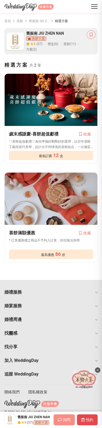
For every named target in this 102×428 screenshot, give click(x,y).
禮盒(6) (53, 44)
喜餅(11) (69, 44)
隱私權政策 (37, 392)
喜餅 (20, 21)
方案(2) (31, 49)
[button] (51, 292)
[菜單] (94, 7)
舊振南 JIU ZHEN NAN (39, 21)
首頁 (7, 21)
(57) (39, 44)
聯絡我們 (12, 392)
